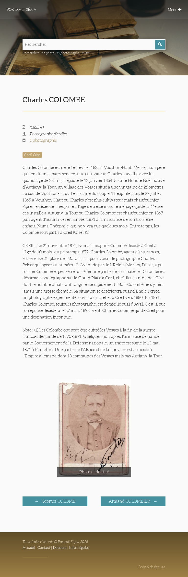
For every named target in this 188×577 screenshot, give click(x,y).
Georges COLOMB (58, 501)
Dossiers (59, 548)
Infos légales (79, 548)
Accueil (29, 548)
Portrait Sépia (21, 10)
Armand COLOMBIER (130, 501)
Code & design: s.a (151, 567)
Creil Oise (32, 155)
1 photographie (43, 140)
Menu (174, 9)
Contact (43, 548)
